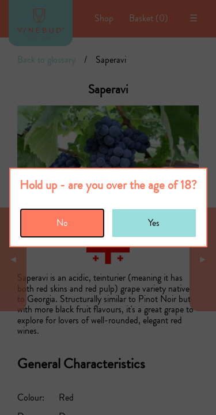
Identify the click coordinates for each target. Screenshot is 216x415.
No (62, 222)
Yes (154, 222)
